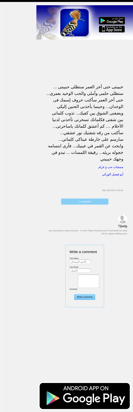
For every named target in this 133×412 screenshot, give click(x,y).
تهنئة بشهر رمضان (9, 92)
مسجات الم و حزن (9, 35)
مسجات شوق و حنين (10, 22)
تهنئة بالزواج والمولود (10, 68)
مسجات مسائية (8, 17)
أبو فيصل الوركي (112, 174)
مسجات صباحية (8, 31)
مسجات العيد (7, 96)
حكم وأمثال (6, 120)
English (5, 101)
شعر (3, 124)
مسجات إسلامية (8, 7)
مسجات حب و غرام (9, 73)
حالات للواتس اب (8, 50)
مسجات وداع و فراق (9, 26)
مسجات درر (6, 134)
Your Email (73, 267)
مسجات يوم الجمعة (9, 106)
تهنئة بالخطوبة (7, 64)
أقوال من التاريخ (8, 115)
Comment (73, 289)
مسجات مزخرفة (8, 54)
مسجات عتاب (7, 78)
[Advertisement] (84, 57)
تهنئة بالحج (6, 59)
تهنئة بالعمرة (7, 82)
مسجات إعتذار (7, 40)
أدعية (4, 110)
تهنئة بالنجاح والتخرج (10, 87)
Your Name (74, 258)
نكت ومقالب (7, 129)
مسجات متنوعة (8, 45)
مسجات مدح (7, 12)
